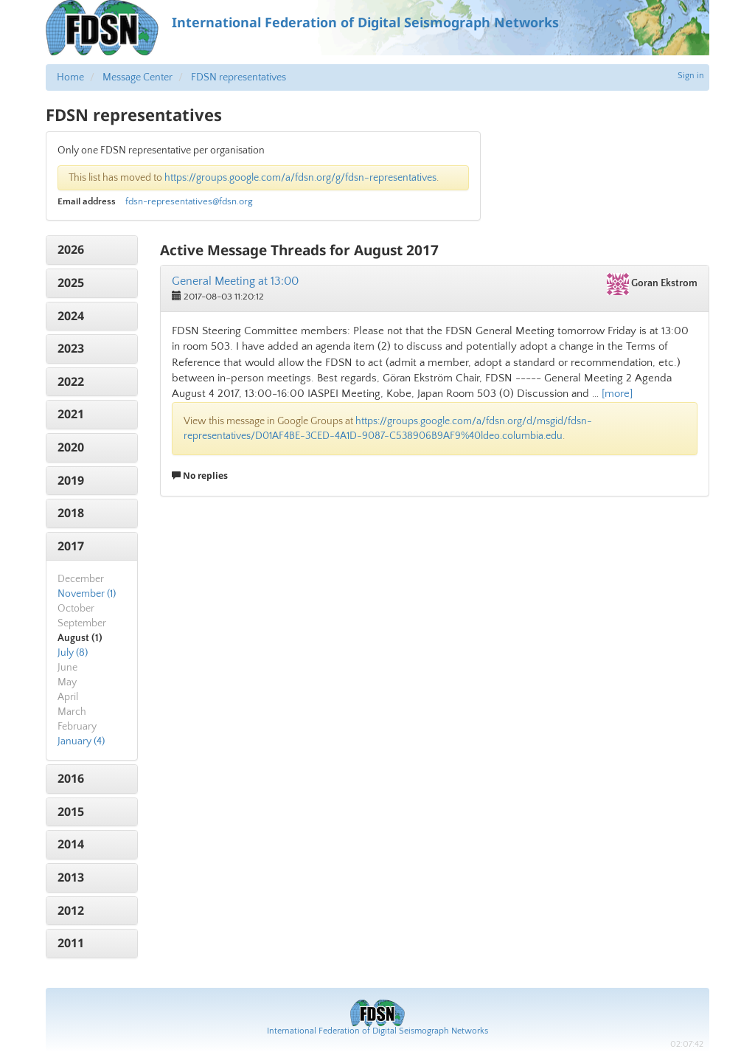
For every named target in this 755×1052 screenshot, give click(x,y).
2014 (71, 844)
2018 (71, 513)
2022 (71, 381)
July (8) (73, 653)
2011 (71, 943)
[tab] (91, 250)
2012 (71, 910)
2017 (71, 546)
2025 (71, 282)
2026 (71, 249)
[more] (617, 393)
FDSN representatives (238, 77)
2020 (71, 447)
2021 (71, 414)
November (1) (87, 594)
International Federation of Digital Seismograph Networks (377, 1031)
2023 (71, 348)
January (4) (81, 741)
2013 (71, 877)
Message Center (137, 77)
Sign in (691, 75)
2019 (71, 480)
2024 (71, 316)
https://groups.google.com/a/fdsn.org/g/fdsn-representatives (300, 178)
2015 (71, 811)
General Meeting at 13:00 (235, 281)
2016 (71, 778)
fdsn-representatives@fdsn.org (189, 201)
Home (70, 77)
